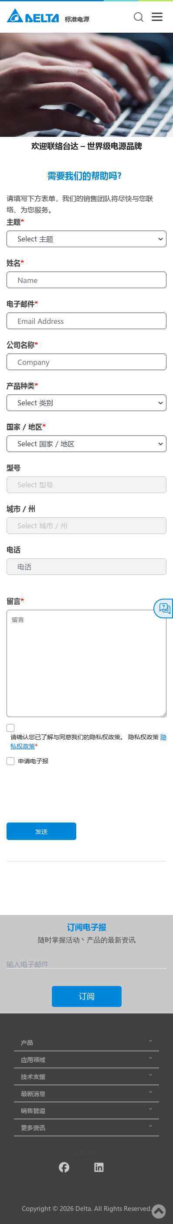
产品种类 (22, 385)
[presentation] (73, 795)
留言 (15, 600)
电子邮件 (22, 303)
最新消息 (86, 1093)
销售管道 (86, 1110)
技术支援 (86, 1076)
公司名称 (22, 344)
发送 (41, 831)
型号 (13, 467)
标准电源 (77, 19)
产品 (86, 1042)
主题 (15, 221)
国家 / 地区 (26, 426)
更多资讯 (86, 1127)
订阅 (87, 996)
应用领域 (86, 1059)
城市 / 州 (21, 508)
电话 (13, 549)
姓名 (15, 262)
